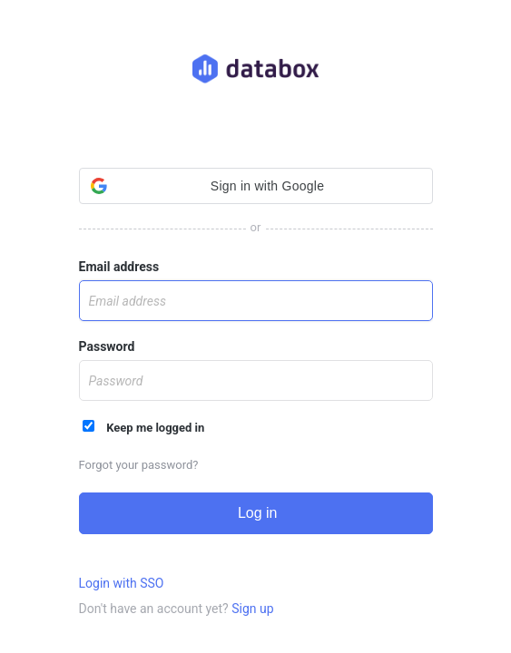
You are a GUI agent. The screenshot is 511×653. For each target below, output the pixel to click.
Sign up (252, 608)
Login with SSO (121, 583)
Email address (119, 266)
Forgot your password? (139, 465)
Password (107, 346)
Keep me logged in (144, 427)
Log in (255, 513)
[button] (256, 186)
